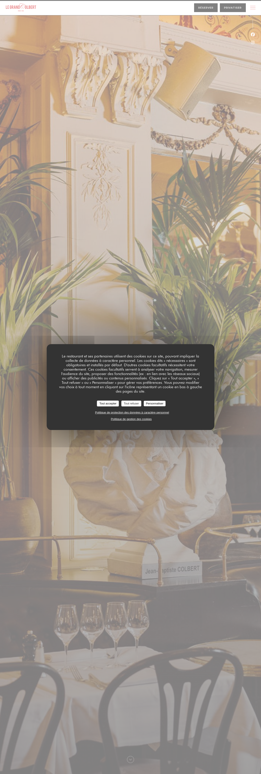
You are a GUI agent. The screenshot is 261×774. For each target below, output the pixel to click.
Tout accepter (107, 403)
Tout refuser (131, 403)
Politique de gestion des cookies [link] (131, 419)
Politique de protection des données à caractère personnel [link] (132, 412)
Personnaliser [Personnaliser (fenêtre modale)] (155, 403)
